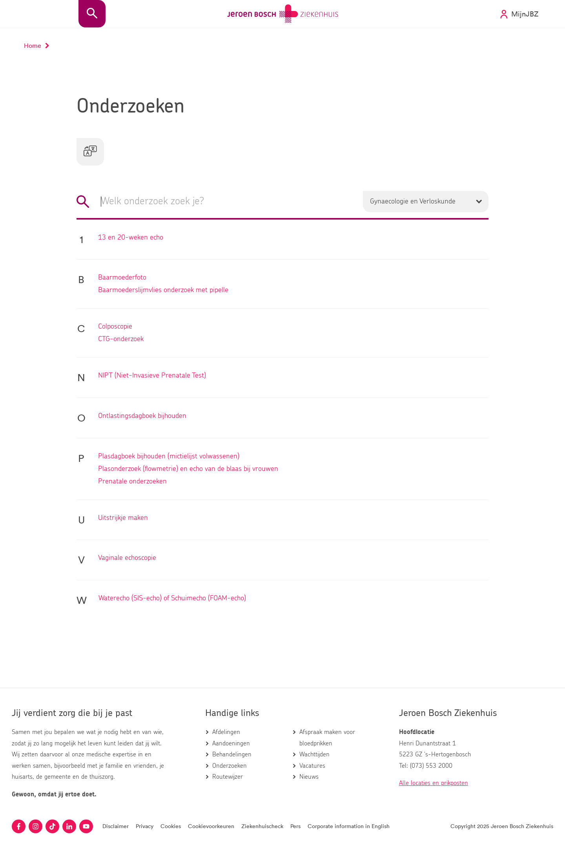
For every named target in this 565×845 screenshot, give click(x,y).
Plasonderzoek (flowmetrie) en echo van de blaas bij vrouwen (188, 469)
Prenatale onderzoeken (132, 482)
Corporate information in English (349, 826)
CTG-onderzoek (121, 339)
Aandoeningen (231, 743)
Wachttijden (314, 754)
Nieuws (309, 777)
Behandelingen (232, 754)
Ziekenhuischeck (262, 826)
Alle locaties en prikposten (433, 783)
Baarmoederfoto (122, 278)
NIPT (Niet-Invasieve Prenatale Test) (152, 376)
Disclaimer (115, 826)
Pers (295, 826)
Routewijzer (227, 777)
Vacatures (312, 766)
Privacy (144, 826)
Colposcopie (115, 327)
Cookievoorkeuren (211, 826)
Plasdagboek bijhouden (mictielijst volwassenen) (168, 457)
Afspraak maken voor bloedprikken (327, 737)
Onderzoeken (229, 766)
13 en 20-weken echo (130, 238)
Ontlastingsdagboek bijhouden (142, 416)
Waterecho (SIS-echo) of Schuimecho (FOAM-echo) (172, 599)
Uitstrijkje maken (123, 518)
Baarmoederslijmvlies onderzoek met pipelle (163, 290)
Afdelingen (226, 732)
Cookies (170, 826)
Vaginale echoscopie (127, 558)
